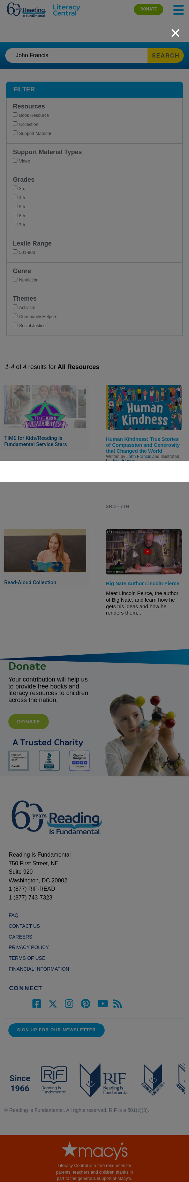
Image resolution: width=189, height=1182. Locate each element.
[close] (175, 29)
